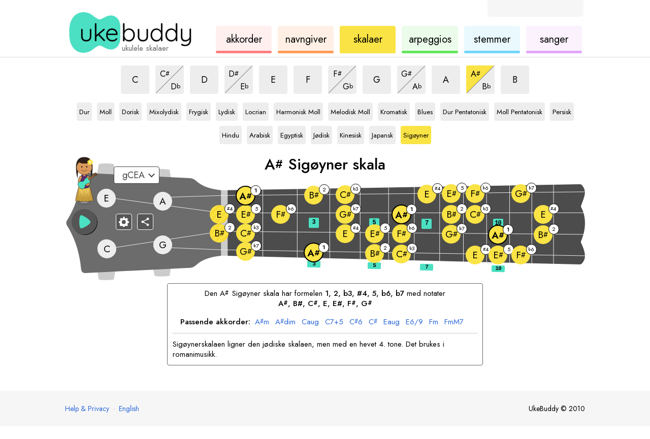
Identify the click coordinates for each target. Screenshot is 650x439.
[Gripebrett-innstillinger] (124, 222)
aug (310, 322)
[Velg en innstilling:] (136, 175)
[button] (84, 221)
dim (285, 322)
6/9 (414, 322)
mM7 (454, 322)
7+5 (334, 322)
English (129, 408)
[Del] (145, 222)
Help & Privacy (87, 408)
